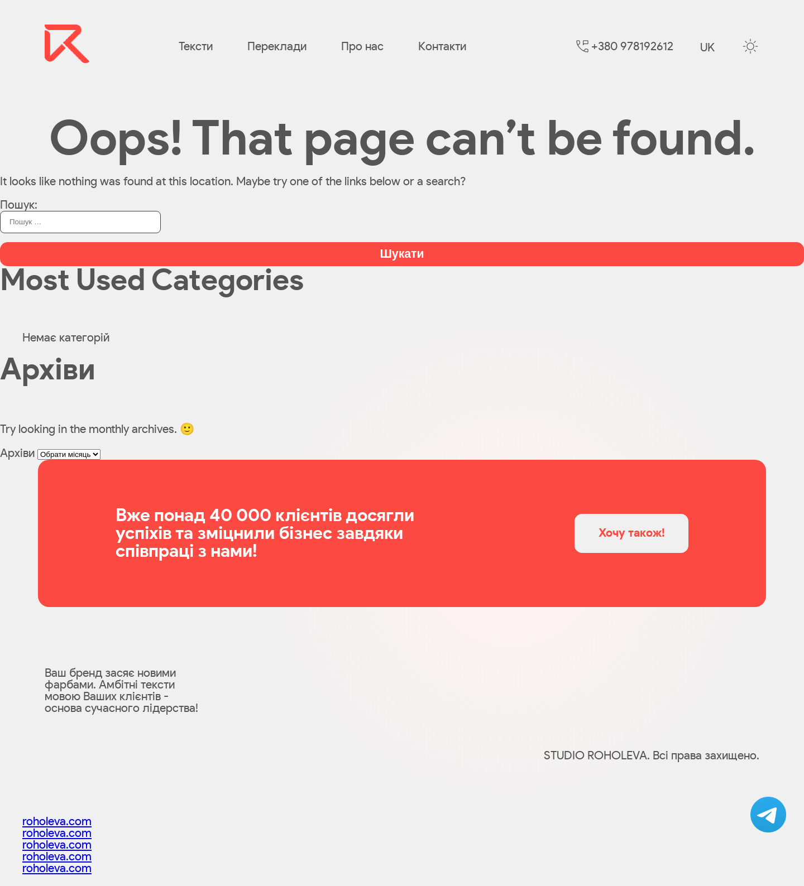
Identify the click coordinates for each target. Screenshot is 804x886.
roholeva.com (57, 821)
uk (707, 48)
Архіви (17, 453)
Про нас (362, 46)
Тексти (196, 46)
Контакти (442, 46)
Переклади (277, 46)
